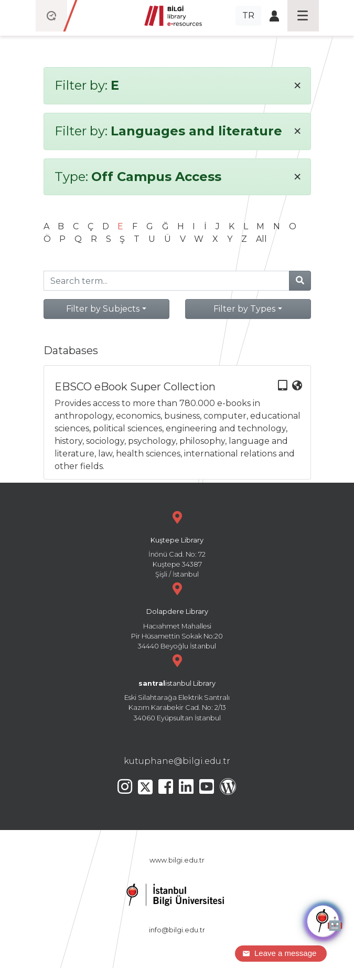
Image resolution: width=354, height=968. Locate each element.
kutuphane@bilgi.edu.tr (177, 761)
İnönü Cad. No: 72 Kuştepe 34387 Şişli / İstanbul (177, 543)
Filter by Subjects (103, 309)
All (261, 239)
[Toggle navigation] (303, 15)
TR (248, 15)
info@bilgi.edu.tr (177, 930)
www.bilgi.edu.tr (177, 860)
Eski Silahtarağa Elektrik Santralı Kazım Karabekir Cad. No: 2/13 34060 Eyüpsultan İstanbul (177, 686)
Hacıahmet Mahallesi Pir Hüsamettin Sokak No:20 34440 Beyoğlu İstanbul (177, 614)
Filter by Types (244, 309)
